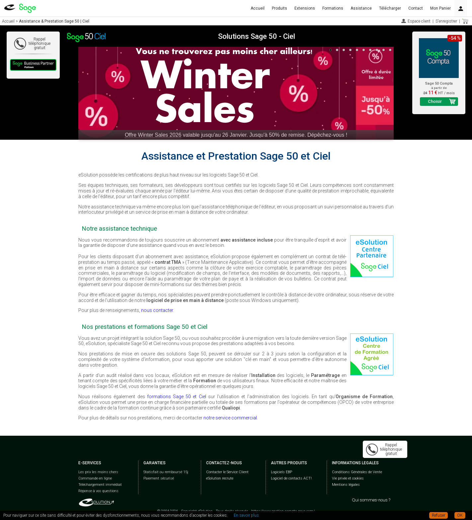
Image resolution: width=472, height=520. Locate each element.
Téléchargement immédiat (100, 485)
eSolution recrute (219, 478)
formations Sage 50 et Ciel (176, 396)
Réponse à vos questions (98, 491)
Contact (415, 8)
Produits (279, 8)
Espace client (419, 21)
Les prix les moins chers (98, 472)
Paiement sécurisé (158, 478)
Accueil (258, 8)
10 (390, 50)
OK (460, 515)
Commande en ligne (95, 478)
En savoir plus (246, 515)
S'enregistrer (446, 21)
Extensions (304, 8)
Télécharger (390, 8)
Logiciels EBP (281, 472)
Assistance (361, 8)
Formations (332, 8)
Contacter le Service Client (227, 472)
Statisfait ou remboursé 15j (165, 472)
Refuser (438, 515)
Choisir (435, 101)
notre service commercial (230, 417)
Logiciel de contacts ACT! (291, 478)
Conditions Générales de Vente (357, 472)
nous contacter (157, 310)
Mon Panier (440, 8)
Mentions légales (346, 485)
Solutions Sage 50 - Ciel (256, 36)
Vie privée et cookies (348, 478)
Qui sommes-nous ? (371, 499)
